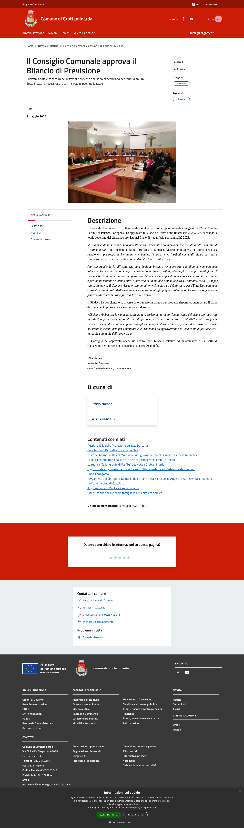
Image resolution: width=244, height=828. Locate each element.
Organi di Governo (33, 700)
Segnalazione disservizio (87, 751)
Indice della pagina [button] (40, 214)
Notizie (54, 46)
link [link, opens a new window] (154, 807)
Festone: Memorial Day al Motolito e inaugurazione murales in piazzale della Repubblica (143, 455)
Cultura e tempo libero (86, 704)
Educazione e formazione (137, 699)
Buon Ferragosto (98, 474)
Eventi (176, 725)
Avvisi (176, 709)
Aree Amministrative (34, 704)
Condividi (181, 62)
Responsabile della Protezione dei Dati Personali (118, 445)
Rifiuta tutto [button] (136, 814)
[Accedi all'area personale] (204, 4)
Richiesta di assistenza (86, 761)
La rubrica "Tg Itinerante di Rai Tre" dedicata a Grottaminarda (125, 464)
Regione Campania (33, 4)
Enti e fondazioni (32, 714)
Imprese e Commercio (85, 714)
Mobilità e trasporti (84, 723)
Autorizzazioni (131, 723)
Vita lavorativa (81, 709)
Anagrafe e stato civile (86, 700)
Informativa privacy (134, 756)
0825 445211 (42, 761)
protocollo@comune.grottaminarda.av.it (46, 784)
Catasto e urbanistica (85, 718)
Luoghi (177, 729)
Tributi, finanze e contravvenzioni (142, 709)
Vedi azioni (181, 69)
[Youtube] (187, 18)
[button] (122, 822)
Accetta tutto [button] (108, 814)
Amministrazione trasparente (140, 746)
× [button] (240, 791)
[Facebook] (179, 18)
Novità (42, 46)
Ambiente (128, 714)
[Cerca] (218, 19)
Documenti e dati (32, 728)
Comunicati (179, 704)
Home (29, 46)
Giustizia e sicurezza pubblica (140, 704)
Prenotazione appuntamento (89, 746)
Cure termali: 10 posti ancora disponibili (112, 450)
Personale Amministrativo (37, 723)
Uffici (25, 709)
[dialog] (122, 808)
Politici (26, 718)
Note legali (129, 761)
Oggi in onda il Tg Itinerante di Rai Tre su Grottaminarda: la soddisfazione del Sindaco (141, 469)
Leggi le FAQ (80, 756)
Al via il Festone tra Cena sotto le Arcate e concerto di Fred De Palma (131, 459)
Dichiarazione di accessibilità (139, 765)
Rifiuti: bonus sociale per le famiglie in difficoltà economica (124, 493)
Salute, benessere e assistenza (141, 718)
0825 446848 (36, 765)
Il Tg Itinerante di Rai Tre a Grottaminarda (113, 488)
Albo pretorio (130, 751)
